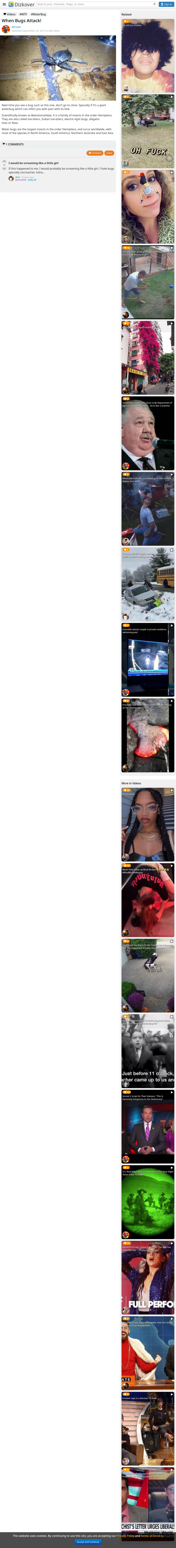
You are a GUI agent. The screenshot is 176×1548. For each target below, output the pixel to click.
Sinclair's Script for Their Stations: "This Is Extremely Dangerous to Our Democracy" (142, 1098)
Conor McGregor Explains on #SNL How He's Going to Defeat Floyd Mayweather (147, 1324)
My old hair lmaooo (131, 25)
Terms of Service (151, 1536)
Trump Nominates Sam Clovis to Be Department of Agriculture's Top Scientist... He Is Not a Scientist (147, 404)
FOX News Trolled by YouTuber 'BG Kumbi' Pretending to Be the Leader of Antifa (142, 1475)
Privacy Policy (125, 1536)
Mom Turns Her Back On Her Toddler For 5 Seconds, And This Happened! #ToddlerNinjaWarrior (147, 947)
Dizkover (22, 4)
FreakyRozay (128, 794)
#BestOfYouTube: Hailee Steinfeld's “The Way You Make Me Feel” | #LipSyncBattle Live (146, 1249)
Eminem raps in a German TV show (139, 1398)
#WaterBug (38, 14)
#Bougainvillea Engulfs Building (138, 327)
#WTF (23, 14)
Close (109, 153)
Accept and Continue (88, 1542)
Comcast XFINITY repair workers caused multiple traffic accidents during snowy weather (146, 555)
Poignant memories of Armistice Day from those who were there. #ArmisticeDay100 (146, 1022)
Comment (95, 153)
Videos (9, 14)
